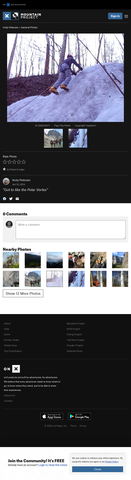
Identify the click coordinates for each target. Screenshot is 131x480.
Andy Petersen (10, 27)
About (7, 323)
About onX (9, 395)
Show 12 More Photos (23, 293)
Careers (8, 400)
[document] (97, 464)
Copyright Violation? (85, 125)
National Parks (74, 350)
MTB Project (73, 328)
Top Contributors (13, 350)
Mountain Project (76, 323)
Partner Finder (11, 339)
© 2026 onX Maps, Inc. (55, 425)
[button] (4, 198)
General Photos (29, 27)
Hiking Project (74, 334)
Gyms (7, 334)
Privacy (83, 425)
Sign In (115, 16)
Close (97, 469)
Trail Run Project (75, 339)
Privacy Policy (111, 462)
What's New (10, 345)
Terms (73, 425)
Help (6, 328)
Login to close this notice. (53, 465)
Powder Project (75, 345)
